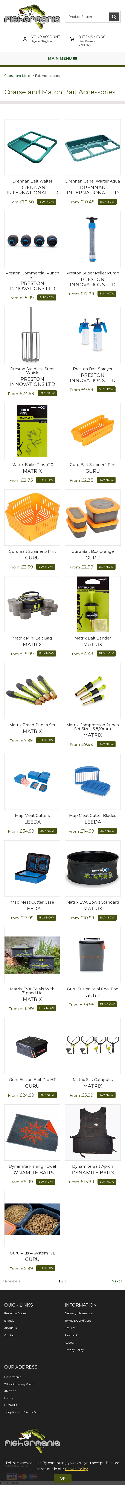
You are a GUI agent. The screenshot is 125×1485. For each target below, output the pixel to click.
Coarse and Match (18, 76)
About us (10, 1328)
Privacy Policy (74, 1350)
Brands (9, 1320)
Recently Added (15, 1313)
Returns (70, 1328)
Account (70, 1342)
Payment (71, 1335)
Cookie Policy (76, 1469)
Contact (10, 1335)
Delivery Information (79, 1313)
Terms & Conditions (78, 1320)
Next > (117, 1281)
